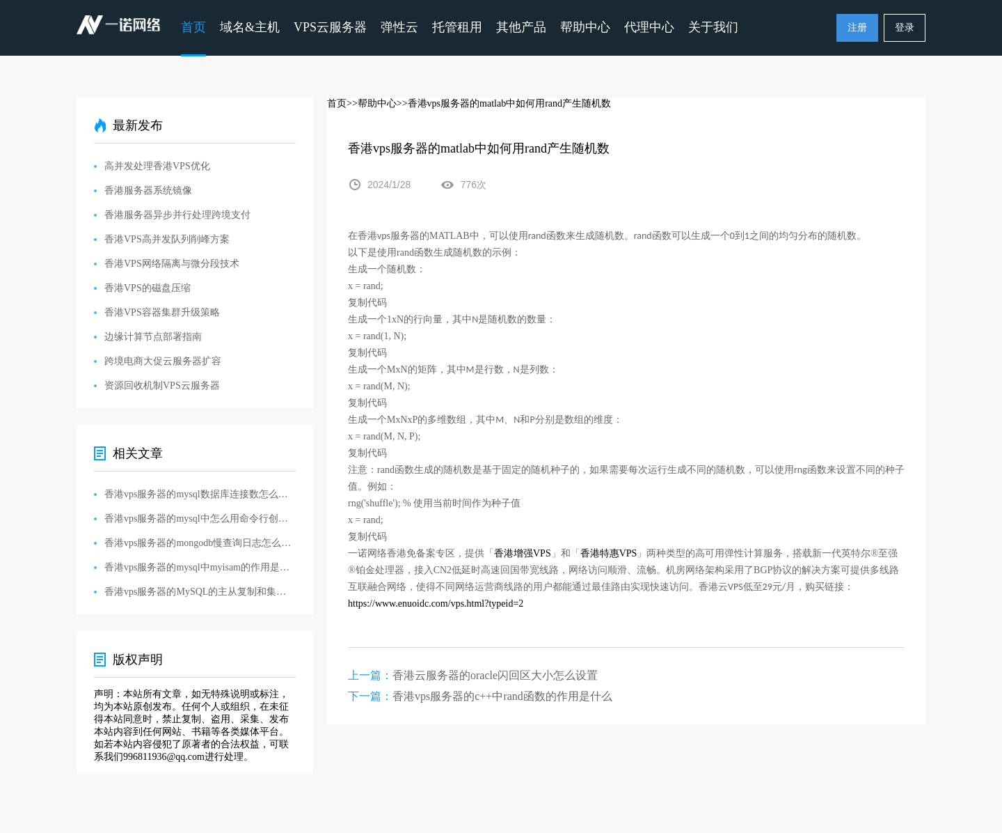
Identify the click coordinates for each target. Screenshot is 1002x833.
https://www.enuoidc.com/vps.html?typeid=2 (435, 603)
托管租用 (457, 27)
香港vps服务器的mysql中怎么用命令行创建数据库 (200, 518)
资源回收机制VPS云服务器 (162, 385)
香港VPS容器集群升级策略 (162, 312)
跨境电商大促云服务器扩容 (162, 361)
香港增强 (513, 553)
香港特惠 (599, 553)
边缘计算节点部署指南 (153, 337)
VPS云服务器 (330, 27)
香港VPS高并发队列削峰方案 (167, 239)
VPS (542, 553)
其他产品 (521, 27)
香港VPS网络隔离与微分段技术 (171, 263)
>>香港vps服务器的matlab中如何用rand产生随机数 (504, 103)
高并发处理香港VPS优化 (157, 166)
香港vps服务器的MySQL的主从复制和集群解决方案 (200, 591)
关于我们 (713, 27)
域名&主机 (250, 27)
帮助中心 (585, 27)
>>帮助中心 (372, 103)
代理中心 (649, 27)
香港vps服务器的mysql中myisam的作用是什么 (200, 567)
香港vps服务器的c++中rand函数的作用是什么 (502, 696)
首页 (193, 27)
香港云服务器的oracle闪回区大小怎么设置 (495, 675)
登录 (904, 27)
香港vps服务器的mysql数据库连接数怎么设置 (200, 494)
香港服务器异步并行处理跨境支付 (177, 215)
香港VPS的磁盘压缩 (147, 288)
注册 (857, 27)
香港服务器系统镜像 (148, 190)
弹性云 (399, 27)
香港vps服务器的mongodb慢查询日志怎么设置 (200, 543)
